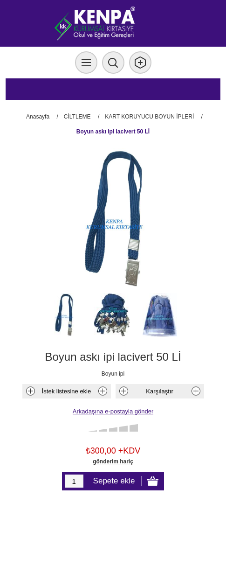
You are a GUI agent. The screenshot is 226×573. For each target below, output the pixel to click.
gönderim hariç (113, 461)
